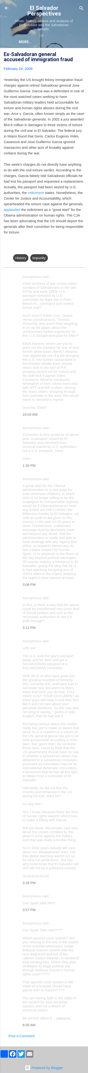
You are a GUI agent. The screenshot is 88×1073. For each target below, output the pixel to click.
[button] (81, 55)
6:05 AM (29, 1025)
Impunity (39, 258)
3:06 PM (29, 585)
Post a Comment (21, 1036)
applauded (12, 210)
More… (25, 42)
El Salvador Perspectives (44, 11)
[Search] (81, 8)
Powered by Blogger (44, 1068)
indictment (36, 193)
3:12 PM (29, 628)
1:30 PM (29, 465)
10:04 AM (30, 414)
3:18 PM (29, 883)
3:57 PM (29, 910)
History (20, 258)
